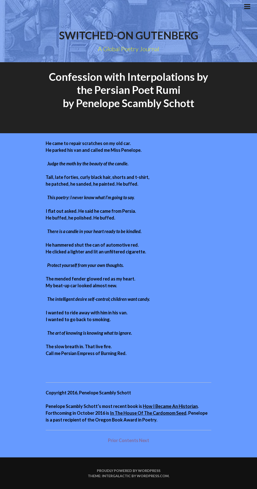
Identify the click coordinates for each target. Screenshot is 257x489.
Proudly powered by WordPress (128, 470)
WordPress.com (153, 476)
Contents (129, 440)
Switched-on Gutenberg (128, 35)
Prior (113, 440)
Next (144, 440)
